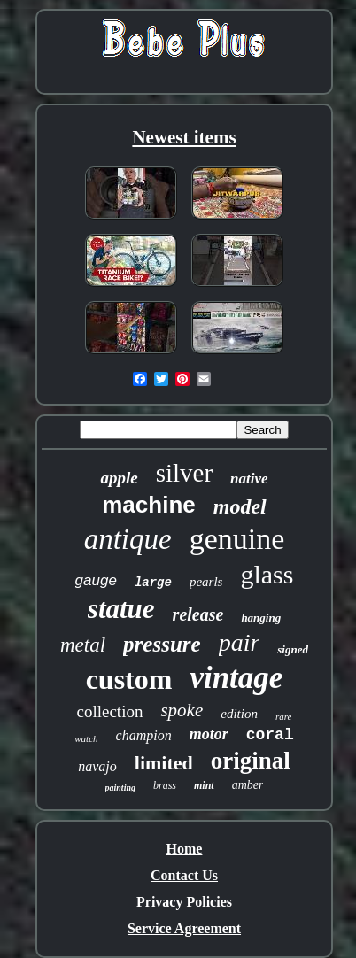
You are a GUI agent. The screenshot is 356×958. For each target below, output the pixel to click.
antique (128, 539)
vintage (236, 678)
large (153, 583)
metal (82, 645)
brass (164, 785)
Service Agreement (184, 928)
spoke (181, 710)
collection (110, 711)
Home (184, 848)
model (240, 506)
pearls (206, 582)
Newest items (184, 137)
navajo (97, 766)
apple (118, 477)
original (250, 760)
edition (239, 714)
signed (292, 649)
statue (121, 608)
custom (129, 679)
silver (184, 473)
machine (149, 504)
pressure (162, 644)
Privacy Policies (184, 901)
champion (144, 735)
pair (239, 642)
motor (209, 734)
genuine (237, 538)
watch (85, 738)
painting (120, 787)
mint (204, 785)
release (198, 614)
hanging (261, 617)
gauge (96, 580)
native (249, 478)
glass (266, 574)
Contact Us (184, 875)
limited (164, 763)
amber (248, 785)
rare (283, 716)
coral (270, 735)
